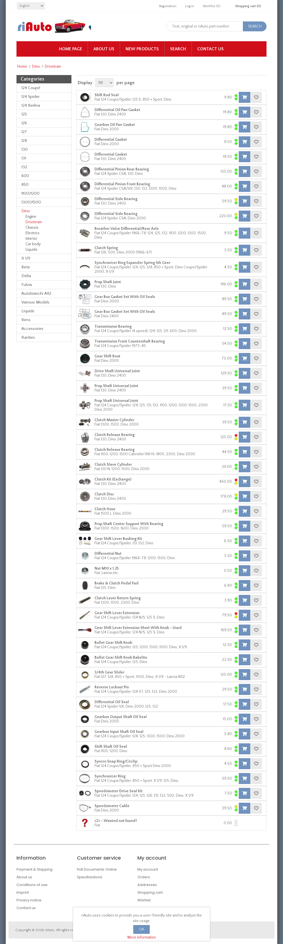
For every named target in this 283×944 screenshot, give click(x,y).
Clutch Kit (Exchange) (113, 479)
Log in (189, 6)
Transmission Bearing (113, 326)
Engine (31, 216)
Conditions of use (32, 884)
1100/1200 (30, 193)
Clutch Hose (105, 509)
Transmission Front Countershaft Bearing (130, 341)
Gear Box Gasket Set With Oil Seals (125, 297)
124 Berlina (30, 105)
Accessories (32, 328)
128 (24, 140)
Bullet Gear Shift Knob (113, 643)
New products (142, 48)
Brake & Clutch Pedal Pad (116, 583)
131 (23, 158)
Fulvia (26, 284)
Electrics (33, 233)
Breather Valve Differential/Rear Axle (127, 229)
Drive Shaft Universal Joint (117, 371)
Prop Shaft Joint (108, 282)
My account (147, 869)
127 (24, 131)
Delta (26, 276)
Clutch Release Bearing (115, 435)
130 (24, 149)
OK (141, 929)
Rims (25, 320)
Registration (167, 6)
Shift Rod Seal (107, 95)
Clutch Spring (106, 248)
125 (24, 114)
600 (25, 175)
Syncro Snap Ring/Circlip (116, 761)
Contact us (210, 48)
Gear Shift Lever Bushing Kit (118, 539)
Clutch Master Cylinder (114, 420)
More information (141, 937)
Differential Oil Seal (112, 702)
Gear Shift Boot (107, 356)
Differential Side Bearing (116, 199)
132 (24, 167)
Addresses (147, 884)
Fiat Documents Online (97, 869)
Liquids (31, 249)
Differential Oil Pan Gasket (117, 110)
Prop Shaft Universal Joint (116, 386)
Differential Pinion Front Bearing (122, 184)
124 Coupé (30, 87)
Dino (36, 66)
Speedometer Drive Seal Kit (119, 791)
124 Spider (30, 96)
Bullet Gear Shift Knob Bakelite (121, 657)
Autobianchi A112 (36, 293)
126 (24, 123)
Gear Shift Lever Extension (117, 613)
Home (22, 66)
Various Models (35, 302)
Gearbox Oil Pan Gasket (115, 125)
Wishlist (144, 900)
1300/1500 (31, 202)
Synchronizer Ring (110, 776)
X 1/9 (25, 258)
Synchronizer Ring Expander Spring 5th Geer (132, 263)
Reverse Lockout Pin (112, 687)
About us (103, 48)
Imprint (22, 892)
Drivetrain (34, 222)
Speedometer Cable (112, 806)
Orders (143, 877)
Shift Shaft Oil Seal (111, 746)
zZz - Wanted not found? (116, 821)
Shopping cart (150, 892)
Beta (25, 267)
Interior (31, 238)
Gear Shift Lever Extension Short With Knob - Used (138, 628)
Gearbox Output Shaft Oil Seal (121, 717)
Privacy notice (28, 900)
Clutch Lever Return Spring (118, 598)
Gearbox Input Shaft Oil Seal (119, 732)
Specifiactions (89, 877)
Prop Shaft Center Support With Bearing (129, 524)
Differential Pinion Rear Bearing (122, 169)
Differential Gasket (111, 139)
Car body (33, 244)
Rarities (28, 337)
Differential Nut (108, 553)
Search (178, 48)
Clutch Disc (104, 494)
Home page (70, 48)
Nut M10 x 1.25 (107, 568)
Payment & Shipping (34, 869)
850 (25, 184)
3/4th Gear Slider (109, 672)
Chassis (32, 227)
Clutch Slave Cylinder (113, 464)
